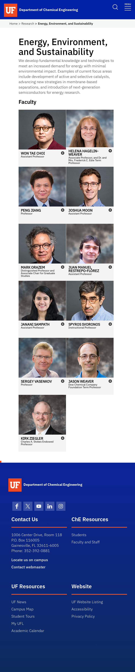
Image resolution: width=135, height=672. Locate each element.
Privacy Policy (83, 616)
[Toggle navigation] (128, 6)
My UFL (17, 623)
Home (13, 23)
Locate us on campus (29, 559)
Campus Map (22, 609)
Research (27, 23)
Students (78, 534)
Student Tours (23, 616)
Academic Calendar (27, 630)
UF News (18, 601)
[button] (42, 138)
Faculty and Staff (85, 541)
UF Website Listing (87, 601)
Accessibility (82, 609)
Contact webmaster (28, 567)
